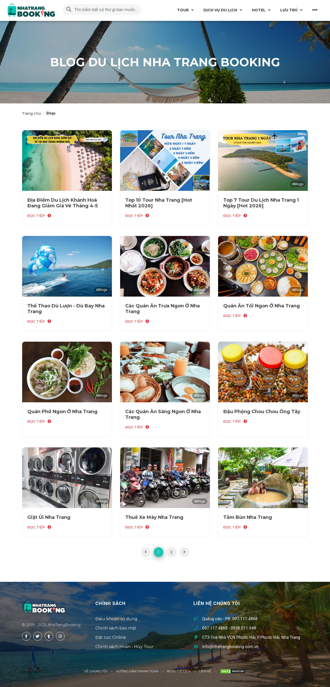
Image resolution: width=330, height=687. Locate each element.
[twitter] (37, 636)
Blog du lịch (179, 671)
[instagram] (60, 636)
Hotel (259, 10)
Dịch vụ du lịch (220, 10)
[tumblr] (49, 636)
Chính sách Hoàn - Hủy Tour (124, 646)
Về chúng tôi (95, 671)
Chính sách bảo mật (115, 628)
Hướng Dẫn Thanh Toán (137, 671)
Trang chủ (31, 113)
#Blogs (101, 184)
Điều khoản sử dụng (116, 618)
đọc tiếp (36, 216)
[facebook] (26, 636)
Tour (183, 10)
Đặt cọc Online (110, 637)
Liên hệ (205, 671)
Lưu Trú (289, 10)
